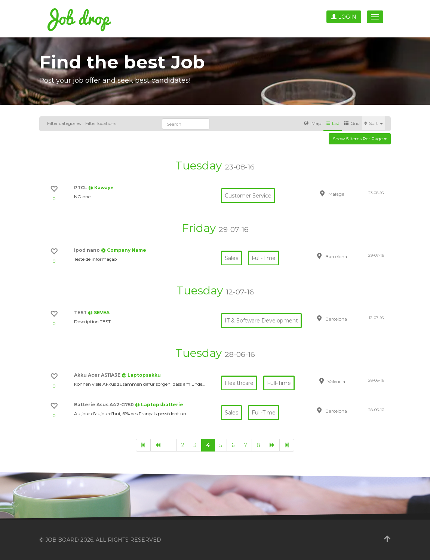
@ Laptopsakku (141, 375)
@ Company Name (123, 250)
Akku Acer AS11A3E (98, 375)
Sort (373, 123)
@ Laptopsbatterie (159, 404)
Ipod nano (87, 250)
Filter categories (64, 123)
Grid (352, 123)
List (333, 123)
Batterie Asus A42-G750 (104, 404)
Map (312, 123)
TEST (81, 312)
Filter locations (100, 123)
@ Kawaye (101, 187)
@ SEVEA (99, 312)
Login (343, 16)
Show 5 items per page (360, 138)
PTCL (81, 187)
